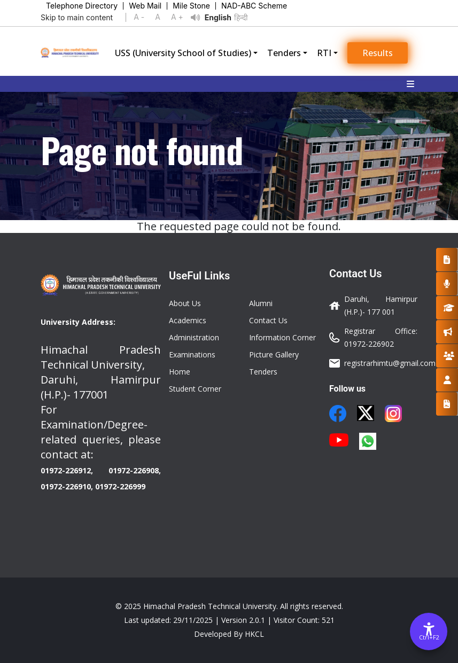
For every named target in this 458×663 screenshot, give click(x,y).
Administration (194, 337)
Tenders (284, 53)
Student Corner (195, 389)
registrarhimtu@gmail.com (390, 363)
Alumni (261, 303)
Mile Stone (191, 6)
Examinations (192, 354)
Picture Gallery (274, 354)
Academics (187, 320)
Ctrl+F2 (429, 637)
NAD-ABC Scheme (254, 6)
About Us (185, 303)
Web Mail (145, 6)
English (218, 17)
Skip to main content (77, 17)
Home (179, 371)
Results (377, 53)
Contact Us (268, 320)
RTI (324, 53)
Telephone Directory (82, 6)
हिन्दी (241, 17)
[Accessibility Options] (428, 631)
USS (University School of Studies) (183, 53)
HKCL (254, 634)
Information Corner (282, 337)
